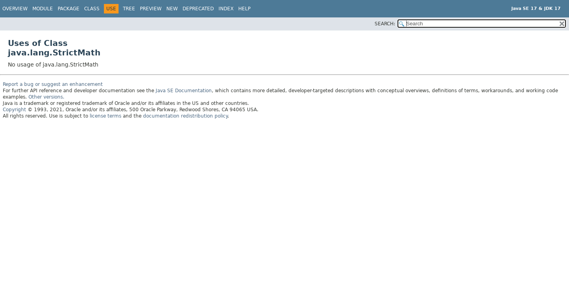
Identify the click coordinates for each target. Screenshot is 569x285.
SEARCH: (385, 24)
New (172, 8)
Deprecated (198, 8)
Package (68, 8)
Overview (15, 8)
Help (244, 8)
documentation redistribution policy (185, 116)
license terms (105, 116)
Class (92, 8)
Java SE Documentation (184, 90)
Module (42, 8)
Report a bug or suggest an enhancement (53, 84)
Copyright (14, 109)
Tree (129, 8)
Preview (151, 8)
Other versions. (46, 97)
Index (226, 8)
